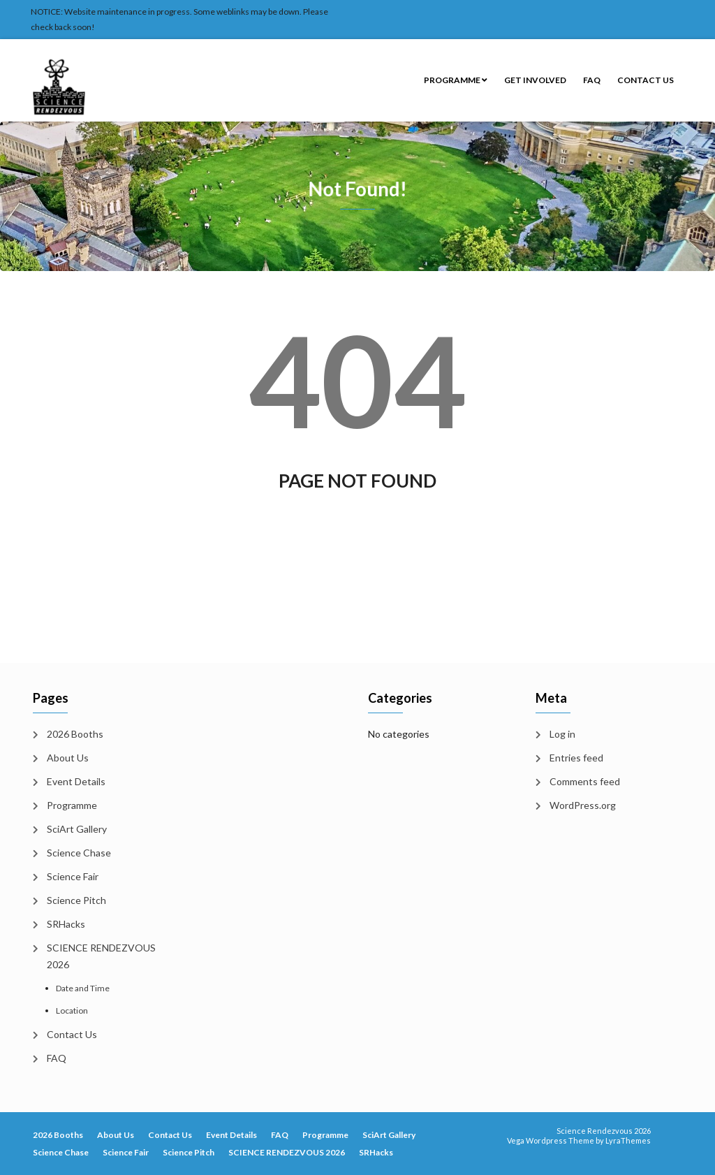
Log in (562, 734)
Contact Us (645, 80)
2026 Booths (75, 734)
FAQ (591, 80)
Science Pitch (76, 900)
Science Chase (79, 853)
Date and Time (83, 988)
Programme (455, 80)
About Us (68, 758)
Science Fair (72, 876)
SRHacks (66, 924)
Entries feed (576, 758)
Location (72, 1010)
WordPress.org (583, 805)
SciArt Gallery (77, 829)
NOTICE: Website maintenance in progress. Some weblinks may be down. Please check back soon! (179, 19)
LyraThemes (628, 1140)
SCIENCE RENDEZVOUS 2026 (101, 956)
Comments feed (585, 781)
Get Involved (535, 80)
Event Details (76, 781)
